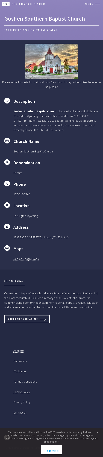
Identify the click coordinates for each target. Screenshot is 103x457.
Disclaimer (19, 371)
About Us (18, 350)
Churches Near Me (23, 319)
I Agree (51, 450)
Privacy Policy (21, 402)
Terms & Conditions (25, 381)
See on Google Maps (26, 259)
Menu (89, 3)
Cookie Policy (21, 392)
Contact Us (20, 412)
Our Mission (20, 361)
